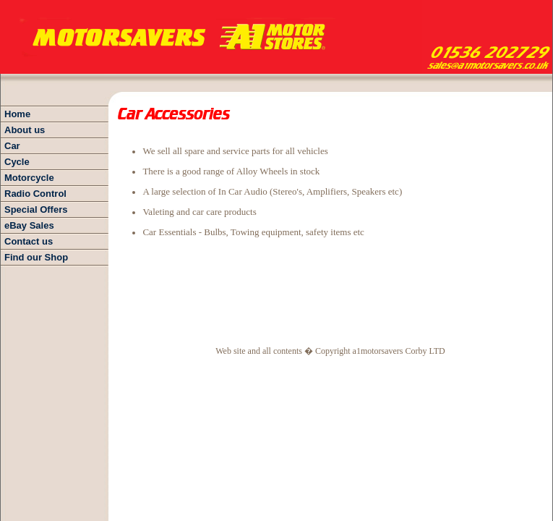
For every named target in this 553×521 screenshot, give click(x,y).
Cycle (17, 161)
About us (24, 129)
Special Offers (35, 209)
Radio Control (35, 193)
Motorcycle (29, 177)
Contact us (28, 241)
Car (12, 145)
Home (17, 114)
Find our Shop (36, 257)
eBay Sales (29, 225)
